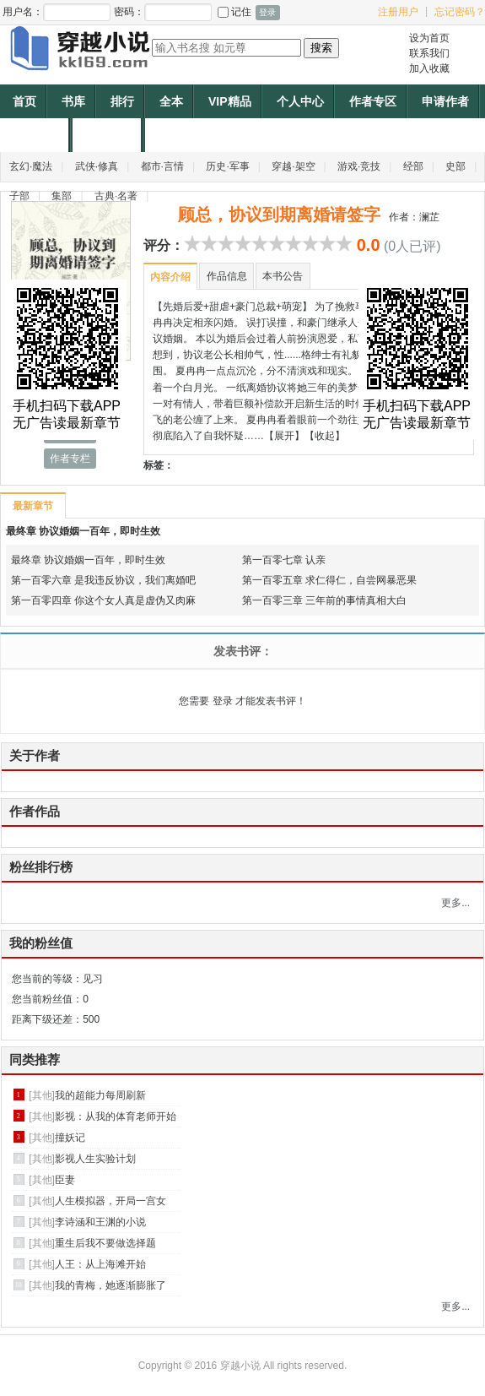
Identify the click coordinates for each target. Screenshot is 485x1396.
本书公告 (282, 276)
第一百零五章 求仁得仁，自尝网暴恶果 (329, 580)
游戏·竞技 (358, 166)
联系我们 (429, 53)
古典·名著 (115, 196)
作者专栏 (70, 458)
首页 (24, 101)
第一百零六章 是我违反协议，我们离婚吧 (103, 580)
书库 (73, 101)
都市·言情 (162, 166)
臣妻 (65, 1180)
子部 (19, 196)
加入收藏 (429, 68)
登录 (223, 701)
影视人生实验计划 (95, 1159)
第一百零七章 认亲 (284, 560)
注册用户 (398, 12)
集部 (61, 196)
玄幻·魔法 (30, 166)
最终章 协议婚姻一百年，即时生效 (83, 531)
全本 (171, 101)
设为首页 (429, 38)
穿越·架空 (293, 166)
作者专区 (372, 101)
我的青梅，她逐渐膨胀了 (110, 1285)
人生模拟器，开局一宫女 (110, 1201)
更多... (455, 903)
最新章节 (32, 506)
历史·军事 (227, 166)
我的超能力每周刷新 (100, 1095)
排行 (122, 101)
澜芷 (429, 217)
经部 (413, 166)
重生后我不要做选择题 (105, 1243)
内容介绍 (170, 277)
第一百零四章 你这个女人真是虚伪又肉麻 (103, 600)
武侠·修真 (96, 166)
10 (344, 243)
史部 (455, 166)
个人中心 (300, 101)
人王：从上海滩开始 (100, 1264)
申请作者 (445, 101)
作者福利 (108, 135)
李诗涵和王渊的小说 (100, 1222)
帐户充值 (36, 135)
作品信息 (227, 276)
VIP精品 (229, 101)
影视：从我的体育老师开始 (115, 1116)
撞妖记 (70, 1137)
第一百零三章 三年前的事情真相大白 (324, 600)
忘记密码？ (459, 12)
